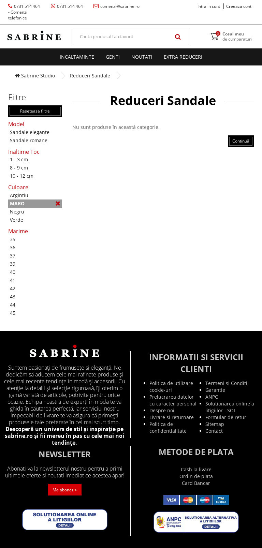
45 (12, 313)
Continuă (240, 141)
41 (12, 280)
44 (12, 304)
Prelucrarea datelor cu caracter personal (172, 400)
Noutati (141, 57)
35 (12, 239)
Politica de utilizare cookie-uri (171, 386)
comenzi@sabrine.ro (116, 6)
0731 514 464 (24, 12)
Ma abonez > (65, 490)
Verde (16, 220)
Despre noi (161, 410)
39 (12, 264)
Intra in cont (209, 6)
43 (12, 296)
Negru (17, 211)
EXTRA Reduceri (183, 57)
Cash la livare (196, 469)
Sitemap (214, 424)
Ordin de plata (196, 476)
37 (12, 255)
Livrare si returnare (171, 417)
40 (12, 272)
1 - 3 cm (19, 159)
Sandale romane (28, 140)
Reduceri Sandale (90, 75)
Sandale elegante (29, 132)
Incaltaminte (77, 57)
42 (12, 288)
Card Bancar (196, 483)
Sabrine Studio (35, 75)
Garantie (215, 390)
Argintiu (19, 195)
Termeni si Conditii (227, 383)
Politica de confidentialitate (168, 427)
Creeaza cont (238, 6)
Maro (35, 203)
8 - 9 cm (19, 167)
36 (12, 247)
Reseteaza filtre (35, 111)
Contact (214, 431)
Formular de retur (225, 417)
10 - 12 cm (21, 176)
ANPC (211, 397)
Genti (113, 57)
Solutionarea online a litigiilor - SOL (229, 407)
